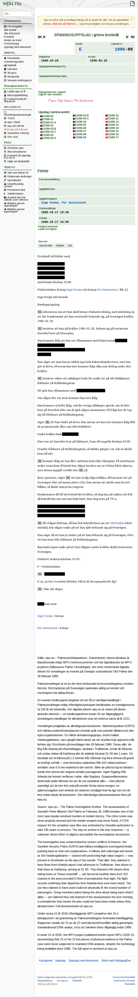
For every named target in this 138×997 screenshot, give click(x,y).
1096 (120, 49)
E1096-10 (113, 115)
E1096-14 (113, 128)
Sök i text (12, 137)
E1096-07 (80, 131)
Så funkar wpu (15, 148)
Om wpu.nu (62, 980)
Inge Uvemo (64, 100)
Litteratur (12, 69)
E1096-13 (113, 124)
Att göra (11, 73)
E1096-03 (47, 135)
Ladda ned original (47, 229)
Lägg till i (50, 94)
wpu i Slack (13, 122)
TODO (11, 118)
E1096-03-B (82, 115)
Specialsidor (14, 180)
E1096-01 (47, 119)
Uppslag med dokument (17, 47)
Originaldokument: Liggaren (52, 92)
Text (70, 245)
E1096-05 (80, 124)
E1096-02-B (49, 128)
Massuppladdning (17, 95)
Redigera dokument (48, 226)
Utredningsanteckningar (17, 114)
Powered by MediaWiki (124, 977)
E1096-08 (80, 134)
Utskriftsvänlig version (13, 185)
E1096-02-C (49, 131)
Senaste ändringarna (19, 80)
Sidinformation (15, 193)
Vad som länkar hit (17, 172)
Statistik (11, 65)
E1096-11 (112, 118)
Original (60, 245)
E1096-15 (113, 131)
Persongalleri (14, 26)
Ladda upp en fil (16, 91)
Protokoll (9, 37)
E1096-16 (113, 134)
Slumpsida (13, 76)
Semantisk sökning (18, 133)
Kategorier (45, 960)
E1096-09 (80, 137)
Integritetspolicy (44, 980)
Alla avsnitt (10, 30)
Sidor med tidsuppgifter (116, 960)
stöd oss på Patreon (63, 23)
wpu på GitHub (15, 126)
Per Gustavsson (83, 100)
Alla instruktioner (16, 151)
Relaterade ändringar (19, 176)
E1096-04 (80, 121)
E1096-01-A (49, 122)
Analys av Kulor (13, 40)
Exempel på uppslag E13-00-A (17, 156)
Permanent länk (16, 190)
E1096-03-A (49, 138)
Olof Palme (117, 523)
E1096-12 (113, 121)
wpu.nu (12, 3)
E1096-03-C (82, 118)
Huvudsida (13, 58)
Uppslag (60, 960)
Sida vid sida (45, 245)
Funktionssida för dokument (15, 100)
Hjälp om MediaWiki (18, 161)
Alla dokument (12, 33)
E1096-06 (80, 128)
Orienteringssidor (14, 62)
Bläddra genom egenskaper (14, 204)
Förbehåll (77, 980)
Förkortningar (11, 43)
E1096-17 (113, 137)
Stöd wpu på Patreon (16, 129)
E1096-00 (47, 116)
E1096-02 (47, 125)
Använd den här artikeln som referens (16, 198)
